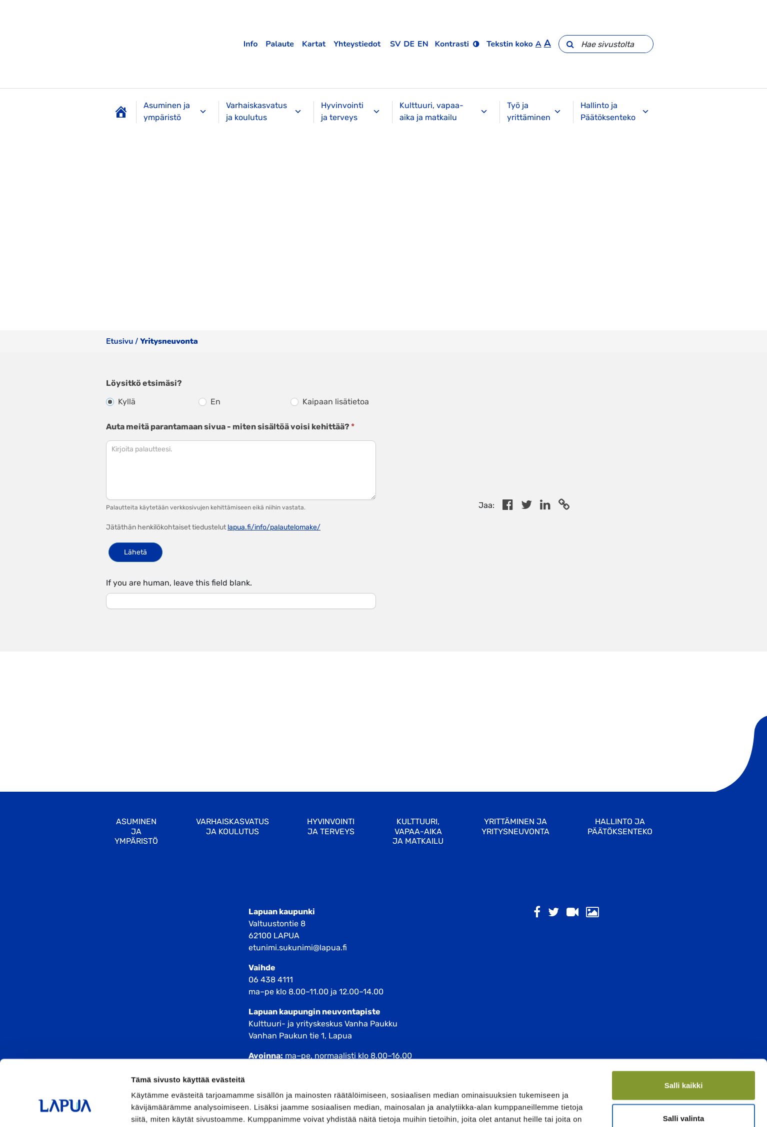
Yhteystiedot (357, 44)
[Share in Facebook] (507, 506)
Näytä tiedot (534, 654)
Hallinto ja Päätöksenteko (615, 111)
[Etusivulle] (130, 44)
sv (395, 44)
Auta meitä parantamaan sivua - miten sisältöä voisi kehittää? (230, 426)
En (209, 401)
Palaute (280, 44)
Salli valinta (683, 608)
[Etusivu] (121, 112)
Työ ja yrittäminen (534, 111)
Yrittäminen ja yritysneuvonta (516, 826)
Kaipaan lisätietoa (329, 401)
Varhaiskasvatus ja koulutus (264, 111)
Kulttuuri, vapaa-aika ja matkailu (444, 111)
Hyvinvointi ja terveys (350, 111)
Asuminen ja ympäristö (175, 111)
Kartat (314, 44)
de (409, 44)
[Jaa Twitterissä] (526, 506)
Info (251, 44)
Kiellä (684, 641)
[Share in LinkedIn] (545, 506)
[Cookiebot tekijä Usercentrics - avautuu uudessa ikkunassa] (64, 654)
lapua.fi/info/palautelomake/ (274, 527)
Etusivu (119, 341)
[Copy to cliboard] (564, 506)
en (423, 44)
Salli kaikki (683, 575)
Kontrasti (452, 44)
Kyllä (121, 401)
